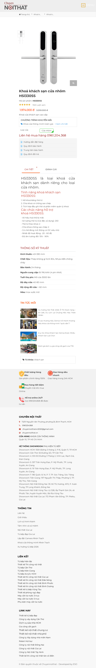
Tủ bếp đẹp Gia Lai (26, 534)
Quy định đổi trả (29, 154)
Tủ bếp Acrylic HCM (27, 574)
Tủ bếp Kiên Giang (26, 571)
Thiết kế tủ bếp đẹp (28, 615)
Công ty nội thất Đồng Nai (31, 645)
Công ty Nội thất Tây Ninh (31, 652)
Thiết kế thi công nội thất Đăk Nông (35, 580)
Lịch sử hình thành (26, 521)
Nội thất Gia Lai (25, 530)
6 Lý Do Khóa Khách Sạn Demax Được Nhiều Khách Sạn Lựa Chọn (56, 334)
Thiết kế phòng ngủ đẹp (29, 592)
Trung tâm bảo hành (31, 150)
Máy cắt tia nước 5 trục (29, 599)
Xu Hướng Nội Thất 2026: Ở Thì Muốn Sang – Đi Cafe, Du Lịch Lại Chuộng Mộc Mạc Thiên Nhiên (57, 312)
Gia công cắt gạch (27, 626)
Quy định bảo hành (31, 146)
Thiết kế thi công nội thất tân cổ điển (36, 656)
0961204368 (27, 425)
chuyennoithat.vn (30, 433)
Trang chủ (24, 14)
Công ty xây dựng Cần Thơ (31, 619)
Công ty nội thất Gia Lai (30, 648)
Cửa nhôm (46, 130)
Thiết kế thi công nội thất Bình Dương (36, 586)
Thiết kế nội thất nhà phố (32, 634)
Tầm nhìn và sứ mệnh (28, 526)
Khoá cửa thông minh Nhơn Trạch (34, 542)
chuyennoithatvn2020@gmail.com (38, 429)
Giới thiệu (22, 517)
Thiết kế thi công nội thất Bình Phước (35, 583)
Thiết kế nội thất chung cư (33, 630)
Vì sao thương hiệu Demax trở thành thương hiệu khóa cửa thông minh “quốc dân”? (56, 322)
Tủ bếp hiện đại (25, 561)
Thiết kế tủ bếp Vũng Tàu (29, 589)
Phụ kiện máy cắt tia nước (30, 602)
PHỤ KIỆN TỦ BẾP (52, 446)
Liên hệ (21, 513)
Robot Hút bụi (25, 641)
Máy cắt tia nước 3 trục (28, 595)
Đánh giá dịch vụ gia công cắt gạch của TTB (55, 346)
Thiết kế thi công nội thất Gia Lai (33, 577)
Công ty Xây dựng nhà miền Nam (35, 637)
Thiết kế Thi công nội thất (30, 564)
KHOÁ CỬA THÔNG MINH (42, 436)
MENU (88, 5)
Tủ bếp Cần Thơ (25, 567)
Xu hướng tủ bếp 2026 (28, 547)
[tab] (31, 169)
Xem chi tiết (61, 124)
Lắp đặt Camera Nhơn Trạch (31, 538)
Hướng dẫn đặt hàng (31, 142)
